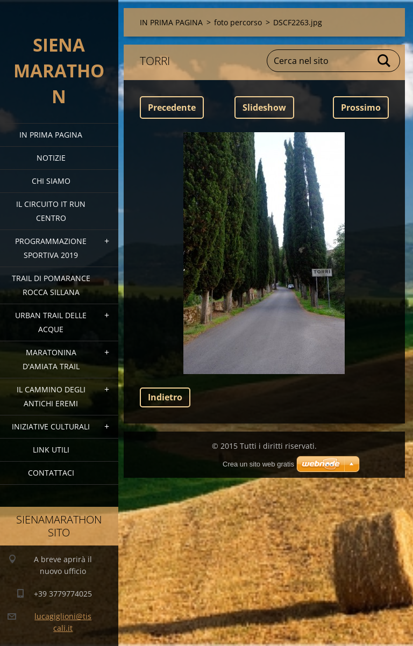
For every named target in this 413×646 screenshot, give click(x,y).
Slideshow (264, 107)
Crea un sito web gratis (258, 464)
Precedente (172, 107)
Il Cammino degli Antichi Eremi (51, 396)
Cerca (384, 61)
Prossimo (361, 107)
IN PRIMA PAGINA (50, 135)
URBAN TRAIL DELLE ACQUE (51, 322)
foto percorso (238, 22)
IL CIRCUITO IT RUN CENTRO (51, 211)
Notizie (51, 158)
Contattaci (51, 473)
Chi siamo (51, 181)
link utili (51, 449)
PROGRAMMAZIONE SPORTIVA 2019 (51, 248)
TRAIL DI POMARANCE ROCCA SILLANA (51, 285)
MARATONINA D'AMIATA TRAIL (51, 359)
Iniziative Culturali (51, 426)
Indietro (165, 397)
